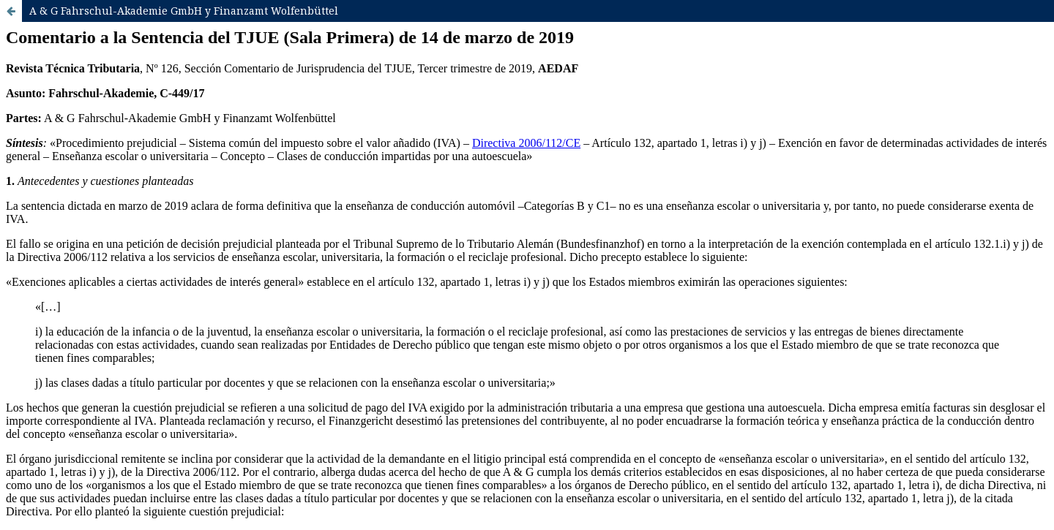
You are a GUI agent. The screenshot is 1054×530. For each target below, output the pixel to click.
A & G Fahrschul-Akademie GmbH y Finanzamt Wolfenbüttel (183, 11)
